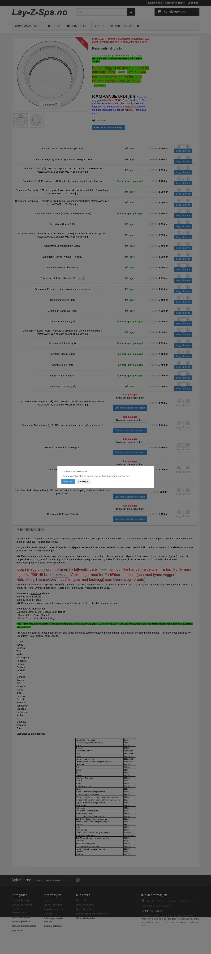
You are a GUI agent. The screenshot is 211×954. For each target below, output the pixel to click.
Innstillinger (83, 481)
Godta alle (68, 481)
